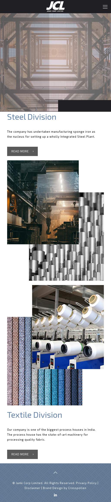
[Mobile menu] (105, 6)
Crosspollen (77, 488)
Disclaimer (32, 488)
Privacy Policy (86, 483)
